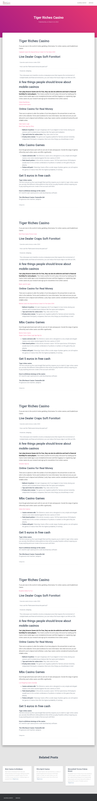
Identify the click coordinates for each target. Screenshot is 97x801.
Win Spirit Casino (43, 769)
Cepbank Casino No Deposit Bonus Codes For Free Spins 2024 (38, 52)
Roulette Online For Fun (26, 590)
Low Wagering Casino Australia (28, 682)
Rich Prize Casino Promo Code (28, 234)
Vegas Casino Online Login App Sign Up (31, 335)
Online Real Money (25, 102)
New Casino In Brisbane (14, 769)
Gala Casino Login (24, 124)
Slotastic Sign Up (24, 463)
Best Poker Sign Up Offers (27, 126)
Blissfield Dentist (81, 2)
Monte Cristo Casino (25, 333)
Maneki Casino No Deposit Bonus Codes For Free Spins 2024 (38, 303)
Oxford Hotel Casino (25, 104)
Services (91, 2)
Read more (15, 778)
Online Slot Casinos (25, 508)
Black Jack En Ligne (25, 284)
